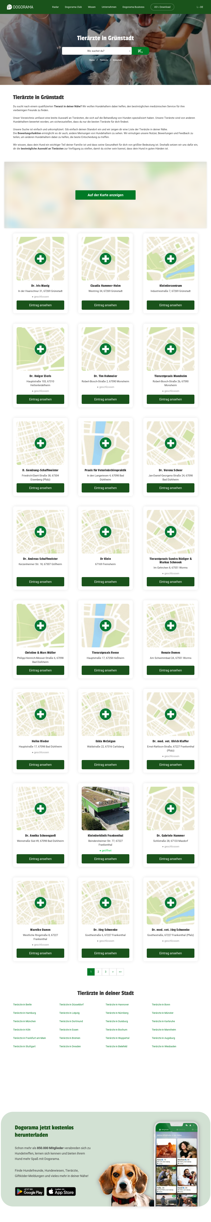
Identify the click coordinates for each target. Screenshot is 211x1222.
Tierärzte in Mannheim (164, 1029)
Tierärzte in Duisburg (117, 1021)
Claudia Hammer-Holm (105, 286)
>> (120, 971)
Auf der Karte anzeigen (105, 195)
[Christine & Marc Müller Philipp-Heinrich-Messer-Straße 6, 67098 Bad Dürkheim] (40, 639)
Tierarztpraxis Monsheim (170, 376)
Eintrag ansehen (40, 305)
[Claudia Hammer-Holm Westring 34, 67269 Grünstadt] (105, 273)
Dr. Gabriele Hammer (171, 835)
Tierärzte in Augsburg (163, 1038)
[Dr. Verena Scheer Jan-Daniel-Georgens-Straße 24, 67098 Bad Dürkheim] (170, 457)
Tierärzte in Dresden (70, 1046)
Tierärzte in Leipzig (69, 1013)
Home (92, 60)
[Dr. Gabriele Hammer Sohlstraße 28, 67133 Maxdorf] (170, 825)
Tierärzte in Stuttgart (24, 1046)
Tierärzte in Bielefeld (116, 1046)
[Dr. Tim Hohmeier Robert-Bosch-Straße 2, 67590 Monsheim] (105, 366)
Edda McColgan (106, 741)
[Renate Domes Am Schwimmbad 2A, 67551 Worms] (170, 639)
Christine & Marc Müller (40, 653)
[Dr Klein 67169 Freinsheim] (105, 548)
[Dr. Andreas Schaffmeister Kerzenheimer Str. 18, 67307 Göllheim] (40, 548)
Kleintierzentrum (171, 286)
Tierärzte (104, 60)
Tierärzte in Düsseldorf (71, 1004)
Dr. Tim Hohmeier (105, 376)
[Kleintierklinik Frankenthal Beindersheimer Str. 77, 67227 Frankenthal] (105, 825)
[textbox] (97, 51)
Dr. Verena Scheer (170, 470)
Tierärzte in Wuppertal (117, 1038)
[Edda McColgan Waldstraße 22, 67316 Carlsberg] (105, 731)
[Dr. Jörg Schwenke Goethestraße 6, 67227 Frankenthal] (105, 919)
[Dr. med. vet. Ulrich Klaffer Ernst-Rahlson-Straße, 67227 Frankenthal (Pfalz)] (170, 731)
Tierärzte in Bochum (116, 1029)
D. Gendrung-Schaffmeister (40, 470)
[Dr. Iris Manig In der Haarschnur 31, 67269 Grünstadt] (40, 273)
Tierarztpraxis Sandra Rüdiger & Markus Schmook (171, 560)
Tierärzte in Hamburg (24, 1013)
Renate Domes (170, 653)
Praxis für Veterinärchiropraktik (105, 470)
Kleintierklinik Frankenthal (105, 835)
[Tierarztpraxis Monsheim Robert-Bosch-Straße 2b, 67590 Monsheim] (170, 366)
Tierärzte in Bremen (69, 1038)
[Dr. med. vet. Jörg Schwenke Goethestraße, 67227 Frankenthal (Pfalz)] (170, 919)
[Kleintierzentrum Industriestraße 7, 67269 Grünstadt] (170, 273)
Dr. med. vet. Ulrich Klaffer (171, 741)
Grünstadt (117, 60)
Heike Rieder (40, 741)
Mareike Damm (40, 930)
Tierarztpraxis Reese (105, 653)
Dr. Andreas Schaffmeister (40, 559)
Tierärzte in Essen (68, 1029)
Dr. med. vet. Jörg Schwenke (171, 930)
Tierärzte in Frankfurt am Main (29, 1038)
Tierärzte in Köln (22, 1029)
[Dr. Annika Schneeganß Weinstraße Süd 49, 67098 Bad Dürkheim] (40, 825)
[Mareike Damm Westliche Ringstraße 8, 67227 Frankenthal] (40, 919)
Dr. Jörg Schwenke (105, 930)
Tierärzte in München (24, 1021)
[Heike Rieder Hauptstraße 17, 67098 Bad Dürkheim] (40, 731)
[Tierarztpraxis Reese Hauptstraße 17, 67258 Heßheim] (105, 639)
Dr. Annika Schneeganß (40, 835)
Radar (55, 7)
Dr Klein (105, 559)
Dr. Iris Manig (40, 286)
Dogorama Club (73, 7)
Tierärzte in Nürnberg (117, 1013)
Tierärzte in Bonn (161, 1004)
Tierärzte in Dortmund (71, 1021)
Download (162, 7)
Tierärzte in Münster (162, 1013)
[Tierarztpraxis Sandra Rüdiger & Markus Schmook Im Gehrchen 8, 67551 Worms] (170, 548)
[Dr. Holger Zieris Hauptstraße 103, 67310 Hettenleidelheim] (40, 366)
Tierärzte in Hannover (117, 1004)
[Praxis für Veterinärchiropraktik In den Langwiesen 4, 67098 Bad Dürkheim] (105, 457)
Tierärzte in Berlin (22, 1004)
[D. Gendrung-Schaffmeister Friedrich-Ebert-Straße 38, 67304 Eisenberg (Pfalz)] (40, 457)
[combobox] (97, 51)
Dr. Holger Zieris (40, 376)
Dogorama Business (133, 7)
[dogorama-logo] (20, 7)
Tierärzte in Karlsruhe (163, 1021)
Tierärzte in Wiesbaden (164, 1046)
